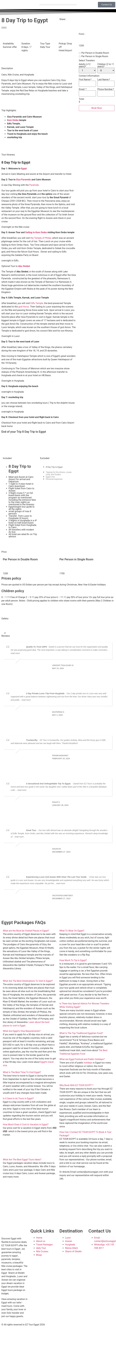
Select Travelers (87, 60)
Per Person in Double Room (94, 53)
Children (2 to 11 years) (105, 65)
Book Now (96, 108)
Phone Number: (105, 89)
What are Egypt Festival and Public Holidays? (82, 1059)
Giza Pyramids (23, 179)
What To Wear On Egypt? (71, 930)
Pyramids (34, 185)
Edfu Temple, (37, 303)
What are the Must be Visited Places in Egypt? (26, 930)
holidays (88, 1062)
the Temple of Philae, (41, 238)
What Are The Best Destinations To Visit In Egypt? (28, 981)
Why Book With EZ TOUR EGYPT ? (76, 1085)
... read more (25, 700)
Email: (83, 89)
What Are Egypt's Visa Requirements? (22, 1031)
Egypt (23, 168)
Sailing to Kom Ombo (36, 232)
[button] (58, 4)
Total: (82, 99)
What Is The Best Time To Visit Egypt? (22, 1072)
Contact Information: (89, 76)
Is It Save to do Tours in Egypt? (18, 1098)
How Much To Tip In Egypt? (73, 960)
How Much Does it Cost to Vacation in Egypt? (25, 1124)
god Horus (23, 306)
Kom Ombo (13, 120)
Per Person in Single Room (93, 56)
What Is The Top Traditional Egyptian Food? (81, 1033)
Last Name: (103, 79)
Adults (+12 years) (84, 65)
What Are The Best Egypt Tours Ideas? (22, 1159)
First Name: (85, 79)
